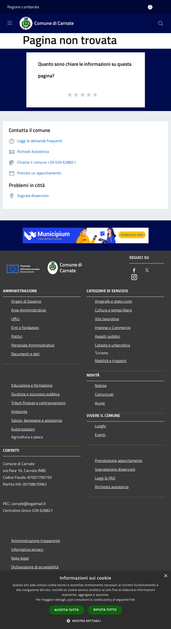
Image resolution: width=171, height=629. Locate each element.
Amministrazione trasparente (35, 541)
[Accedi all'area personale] (150, 7)
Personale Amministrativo (32, 345)
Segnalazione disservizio (115, 469)
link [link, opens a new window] (132, 600)
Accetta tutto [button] (66, 610)
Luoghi (100, 426)
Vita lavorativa (107, 319)
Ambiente (19, 411)
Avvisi (100, 403)
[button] (85, 620)
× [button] (165, 576)
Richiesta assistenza (112, 487)
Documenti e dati (25, 354)
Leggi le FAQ (105, 478)
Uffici (15, 319)
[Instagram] (134, 277)
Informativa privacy (27, 549)
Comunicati (104, 394)
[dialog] (85, 600)
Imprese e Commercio (113, 327)
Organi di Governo (26, 301)
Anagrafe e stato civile (113, 301)
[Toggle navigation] (10, 23)
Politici (16, 336)
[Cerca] (161, 23)
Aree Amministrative (28, 310)
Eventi (100, 435)
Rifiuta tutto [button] (105, 610)
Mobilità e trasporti (111, 361)
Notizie (101, 385)
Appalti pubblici (107, 336)
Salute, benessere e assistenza (36, 420)
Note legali (20, 558)
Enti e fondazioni (25, 327)
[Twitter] (147, 270)
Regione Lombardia (23, 7)
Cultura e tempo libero (113, 310)
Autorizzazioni (23, 429)
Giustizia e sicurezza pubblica (35, 394)
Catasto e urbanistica (112, 345)
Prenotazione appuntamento (118, 460)
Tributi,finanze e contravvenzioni (38, 403)
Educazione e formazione (31, 385)
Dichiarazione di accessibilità (35, 567)
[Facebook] (134, 270)
